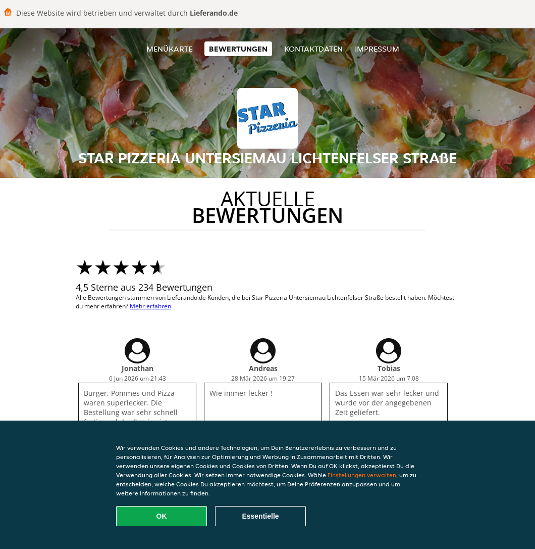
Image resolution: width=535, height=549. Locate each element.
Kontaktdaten (313, 48)
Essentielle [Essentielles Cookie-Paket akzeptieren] (260, 516)
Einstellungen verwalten (362, 475)
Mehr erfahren (150, 306)
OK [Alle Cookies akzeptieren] (161, 516)
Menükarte (169, 48)
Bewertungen (238, 48)
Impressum (377, 48)
